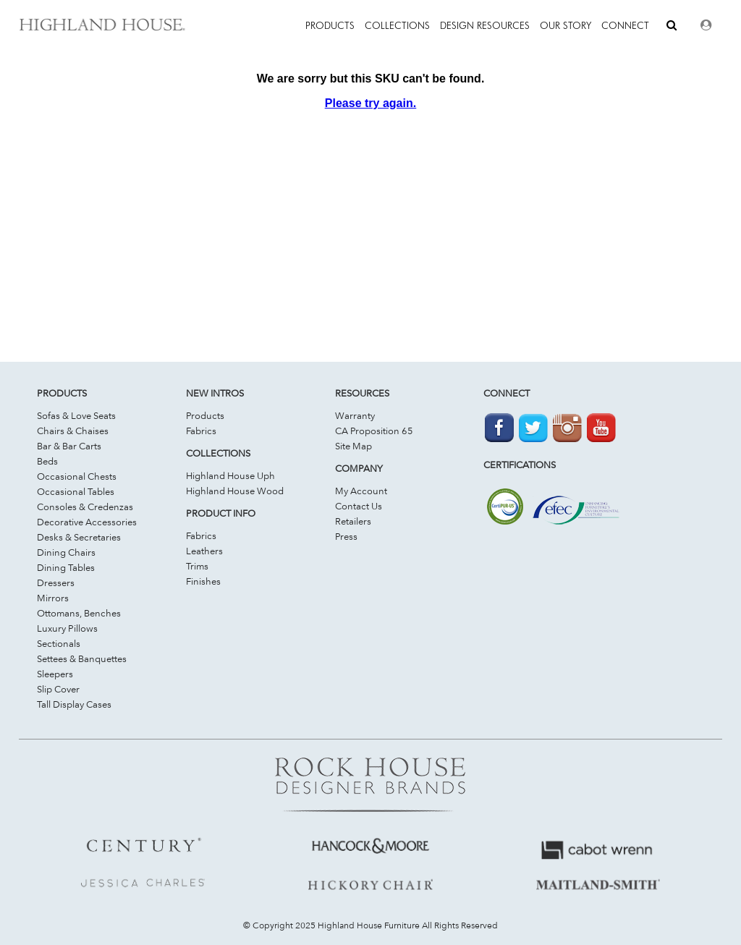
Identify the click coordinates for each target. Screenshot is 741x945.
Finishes (203, 581)
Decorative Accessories (87, 521)
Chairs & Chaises (73, 430)
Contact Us (358, 506)
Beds (47, 461)
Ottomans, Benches (79, 613)
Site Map (353, 446)
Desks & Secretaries (79, 537)
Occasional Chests (77, 476)
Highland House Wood (235, 490)
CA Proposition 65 (374, 430)
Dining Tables (66, 567)
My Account (361, 490)
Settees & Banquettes (82, 658)
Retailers (353, 521)
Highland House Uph (230, 475)
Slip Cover (58, 689)
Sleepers (55, 673)
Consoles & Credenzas (85, 506)
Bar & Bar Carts (69, 446)
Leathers (204, 550)
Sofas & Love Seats (76, 415)
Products (205, 415)
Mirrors (53, 597)
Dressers (56, 582)
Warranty (355, 415)
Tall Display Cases (74, 704)
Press (346, 536)
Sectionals (58, 643)
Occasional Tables (75, 491)
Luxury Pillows (67, 628)
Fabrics (201, 430)
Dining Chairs (66, 552)
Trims (197, 566)
